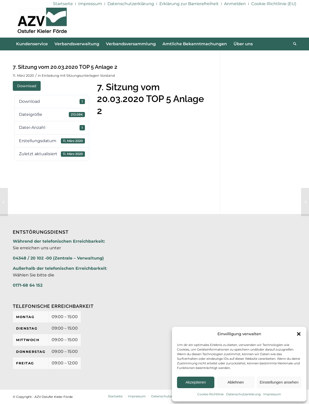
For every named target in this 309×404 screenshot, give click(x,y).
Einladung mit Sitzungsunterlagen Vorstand (78, 75)
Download (26, 86)
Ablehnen (235, 382)
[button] (298, 333)
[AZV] (42, 22)
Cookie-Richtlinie (210, 394)
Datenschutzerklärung (243, 394)
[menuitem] (63, 4)
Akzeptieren (195, 382)
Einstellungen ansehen (279, 382)
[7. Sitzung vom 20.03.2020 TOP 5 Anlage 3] (305, 202)
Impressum (272, 394)
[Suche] (293, 44)
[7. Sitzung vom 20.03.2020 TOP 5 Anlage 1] (4, 202)
